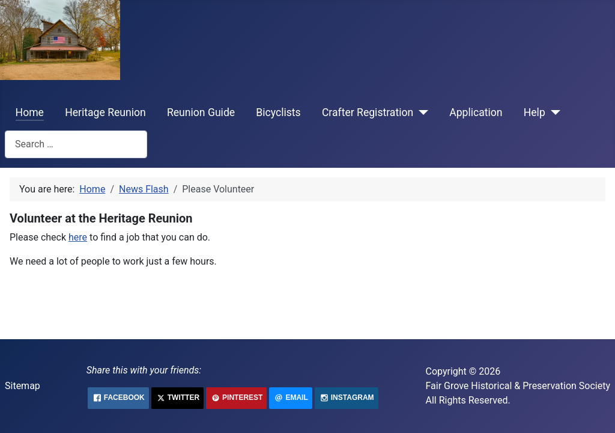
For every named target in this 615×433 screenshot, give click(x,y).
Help (534, 112)
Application (475, 112)
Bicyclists (278, 112)
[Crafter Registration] (420, 112)
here (77, 237)
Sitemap (22, 386)
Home (30, 112)
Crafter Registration (367, 112)
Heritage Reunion (105, 112)
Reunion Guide (201, 112)
